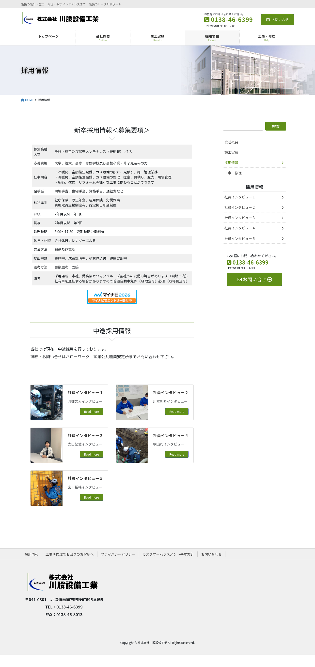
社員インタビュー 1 (85, 392)
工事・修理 (233, 172)
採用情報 (231, 162)
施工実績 (231, 152)
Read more (91, 411)
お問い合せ (277, 19)
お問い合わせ (211, 554)
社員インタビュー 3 (85, 435)
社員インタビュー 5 (85, 478)
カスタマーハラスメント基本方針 (168, 554)
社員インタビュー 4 (170, 435)
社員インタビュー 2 (170, 392)
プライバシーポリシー (118, 554)
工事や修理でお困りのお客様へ (70, 554)
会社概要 (231, 141)
